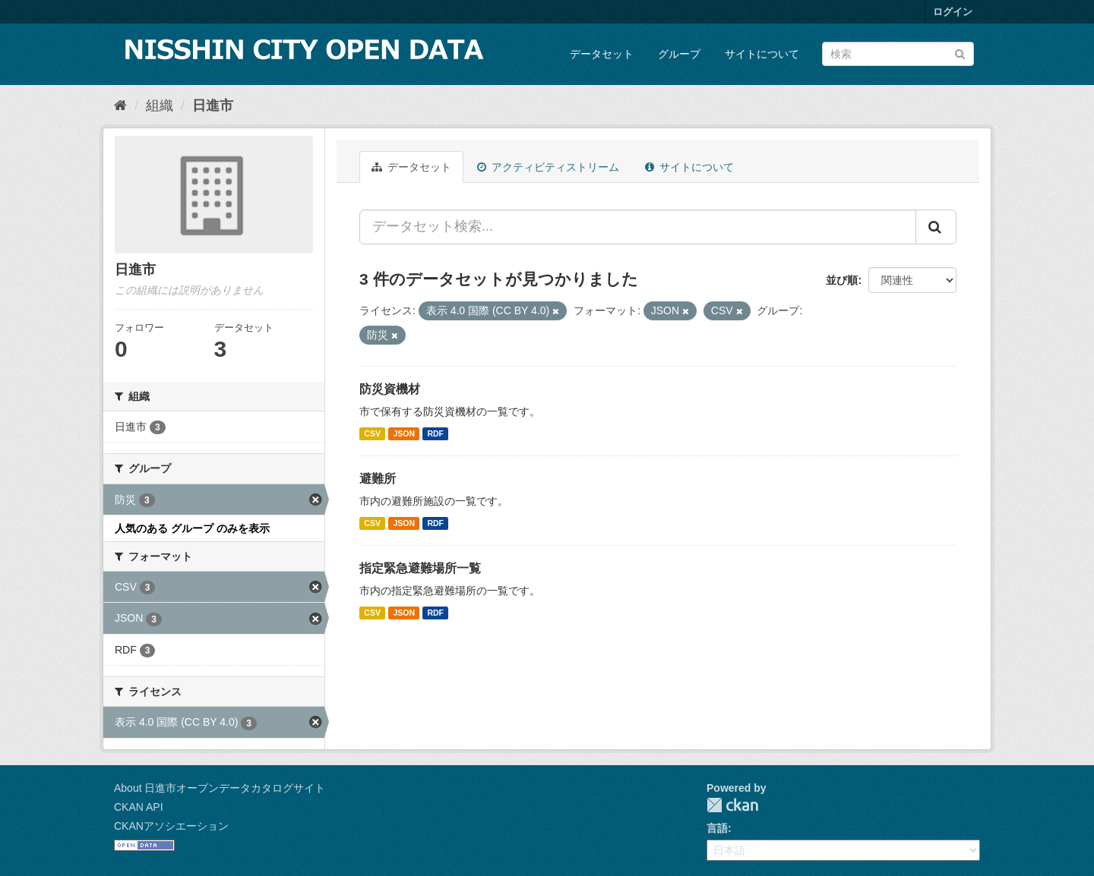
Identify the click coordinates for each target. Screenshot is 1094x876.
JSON (404, 433)
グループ (679, 54)
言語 (717, 828)
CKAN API (138, 807)
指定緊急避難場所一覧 (420, 568)
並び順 (842, 280)
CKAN (732, 805)
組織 (159, 105)
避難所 (377, 478)
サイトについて (762, 54)
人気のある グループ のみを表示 (192, 528)
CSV (372, 433)
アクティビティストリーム (548, 167)
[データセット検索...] (637, 227)
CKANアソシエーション (171, 826)
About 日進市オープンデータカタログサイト (219, 788)
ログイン (952, 11)
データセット (602, 54)
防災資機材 (389, 389)
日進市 (212, 105)
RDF (435, 433)
